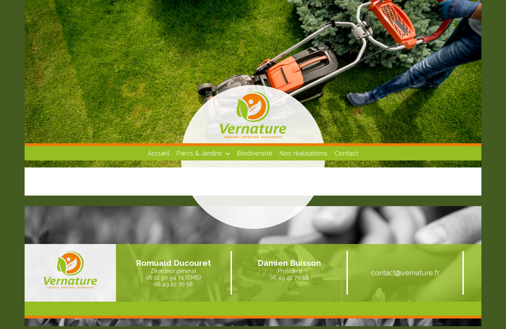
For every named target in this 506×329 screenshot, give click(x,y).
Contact (346, 153)
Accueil (158, 153)
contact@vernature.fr (405, 273)
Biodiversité (254, 153)
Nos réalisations (303, 153)
